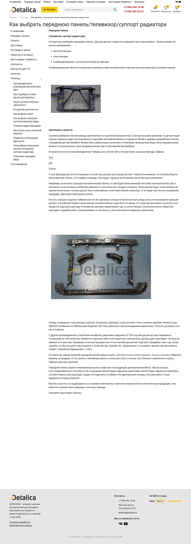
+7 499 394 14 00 (134, 7)
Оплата (47, 2)
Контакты (139, 2)
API (50, 163)
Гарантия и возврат (96, 2)
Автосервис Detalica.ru (120, 2)
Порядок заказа (32, 2)
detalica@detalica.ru (128, 512)
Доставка (58, 2)
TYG (51, 157)
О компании (15, 2)
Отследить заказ (74, 2)
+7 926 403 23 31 (134, 11)
